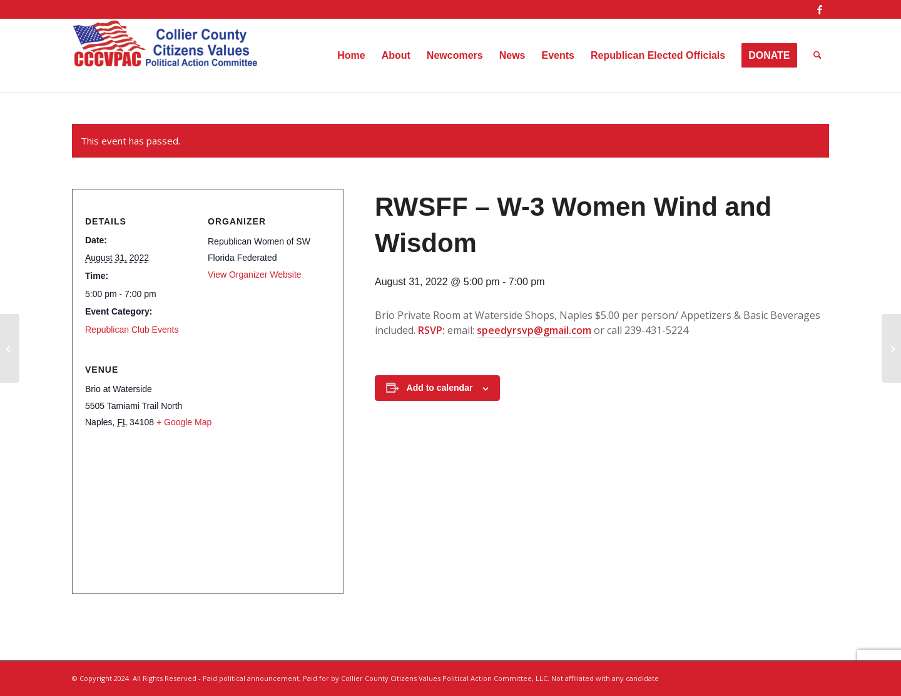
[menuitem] (351, 55)
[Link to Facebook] (819, 9)
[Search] (817, 55)
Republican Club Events (131, 330)
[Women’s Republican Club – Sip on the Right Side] (9, 348)
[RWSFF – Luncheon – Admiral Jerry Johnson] (891, 348)
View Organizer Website (255, 275)
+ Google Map (183, 422)
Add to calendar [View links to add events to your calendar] (440, 388)
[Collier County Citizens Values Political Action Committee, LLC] (166, 55)
